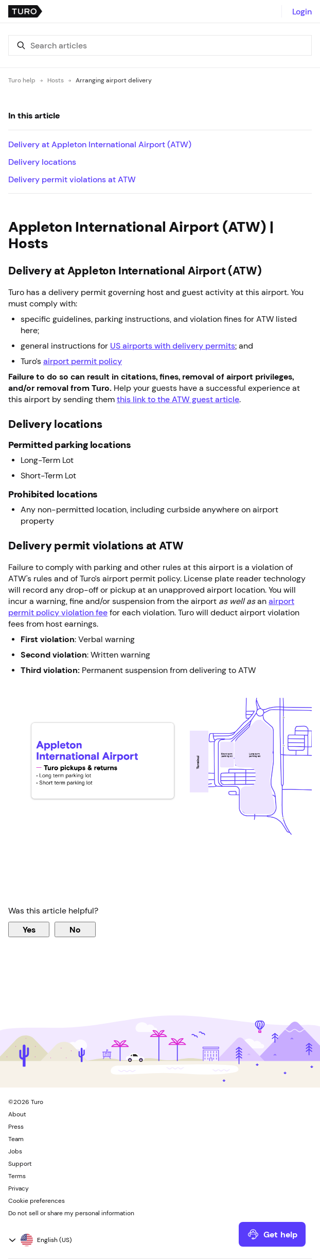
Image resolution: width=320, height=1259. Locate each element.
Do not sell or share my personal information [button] (71, 1213)
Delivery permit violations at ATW (72, 179)
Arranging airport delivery (114, 80)
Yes (29, 929)
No (75, 929)
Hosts (55, 80)
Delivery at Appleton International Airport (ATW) (100, 144)
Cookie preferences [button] (36, 1200)
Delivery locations (42, 161)
